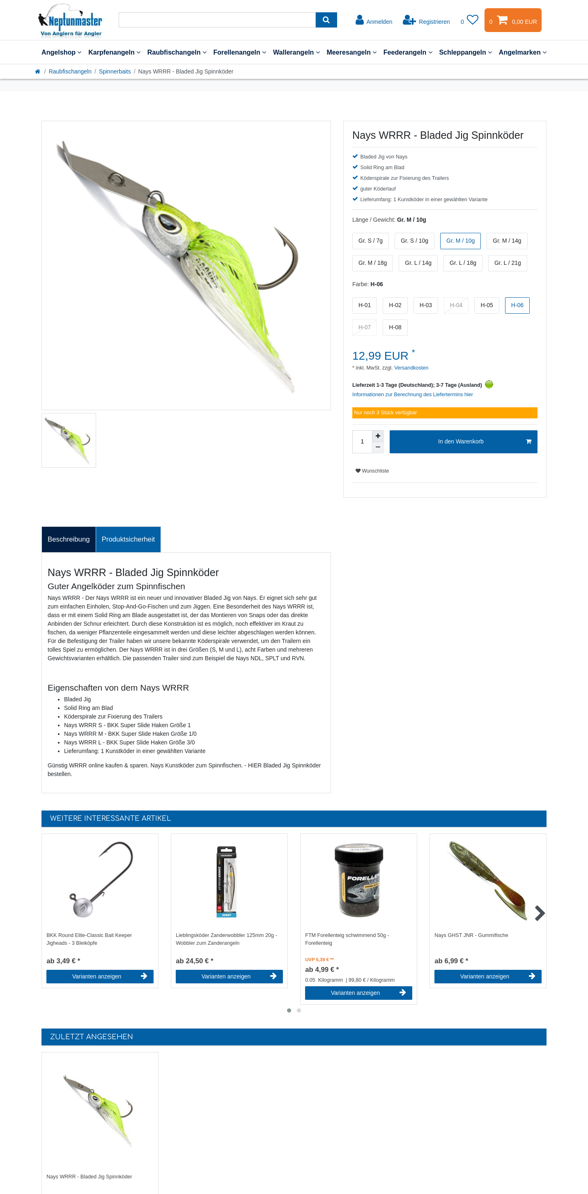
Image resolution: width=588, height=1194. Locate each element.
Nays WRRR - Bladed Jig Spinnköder (89, 1177)
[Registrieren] (426, 20)
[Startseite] (38, 71)
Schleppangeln (465, 52)
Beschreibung (69, 539)
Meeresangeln (351, 52)
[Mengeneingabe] (362, 441)
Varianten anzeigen (109, 976)
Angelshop (61, 52)
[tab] (68, 539)
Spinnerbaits (115, 71)
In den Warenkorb (484, 441)
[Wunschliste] (469, 20)
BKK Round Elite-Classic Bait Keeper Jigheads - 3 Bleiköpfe (89, 939)
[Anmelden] (374, 20)
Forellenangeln (239, 52)
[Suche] (326, 20)
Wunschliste (372, 471)
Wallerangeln (296, 52)
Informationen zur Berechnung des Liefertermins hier (412, 394)
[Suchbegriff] (217, 20)
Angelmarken (523, 52)
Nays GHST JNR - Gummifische (471, 935)
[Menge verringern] (378, 447)
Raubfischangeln (177, 52)
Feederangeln (408, 52)
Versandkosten (411, 368)
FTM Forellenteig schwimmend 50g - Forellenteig (347, 939)
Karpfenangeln (114, 52)
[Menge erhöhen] (378, 436)
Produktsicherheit (128, 539)
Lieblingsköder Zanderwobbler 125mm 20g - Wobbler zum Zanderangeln (226, 939)
